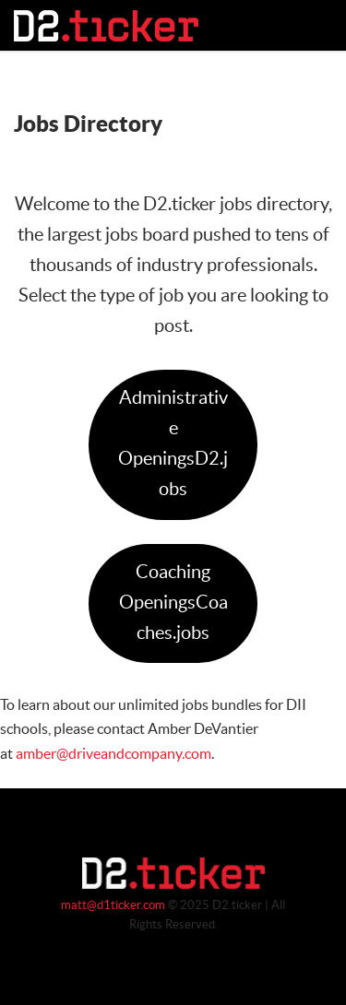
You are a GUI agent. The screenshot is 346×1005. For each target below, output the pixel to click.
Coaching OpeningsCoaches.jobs (173, 603)
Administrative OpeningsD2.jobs (173, 444)
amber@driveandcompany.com (113, 754)
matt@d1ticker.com (113, 905)
